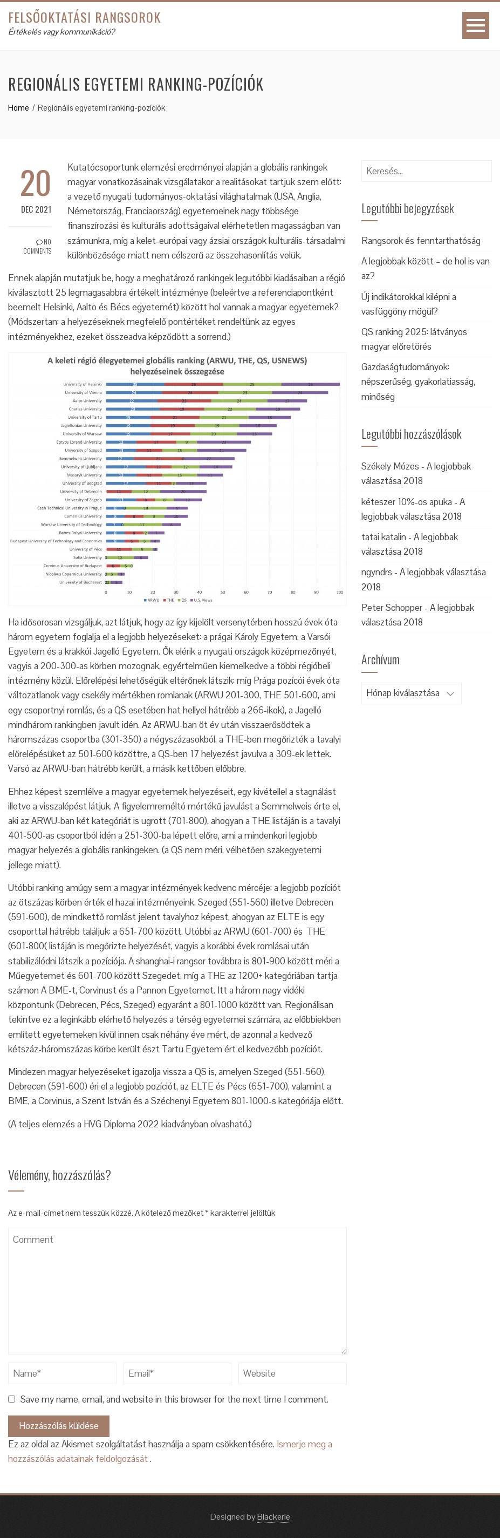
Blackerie (273, 1516)
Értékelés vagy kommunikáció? (61, 31)
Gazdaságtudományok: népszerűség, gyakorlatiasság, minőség (418, 381)
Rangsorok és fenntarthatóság (421, 241)
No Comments (37, 246)
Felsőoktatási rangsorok (84, 16)
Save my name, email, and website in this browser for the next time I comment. (174, 1399)
